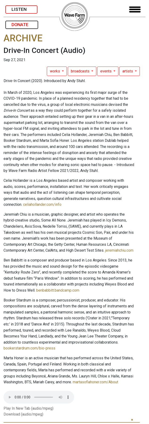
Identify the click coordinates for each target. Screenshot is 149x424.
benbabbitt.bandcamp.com (57, 290)
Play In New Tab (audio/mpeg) (28, 408)
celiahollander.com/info (42, 204)
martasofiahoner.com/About (95, 382)
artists (128, 71)
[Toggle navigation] (135, 9)
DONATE (22, 24)
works (55, 71)
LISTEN (21, 9)
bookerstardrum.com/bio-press (29, 348)
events (106, 71)
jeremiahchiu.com (119, 250)
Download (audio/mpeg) (23, 414)
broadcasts (80, 71)
